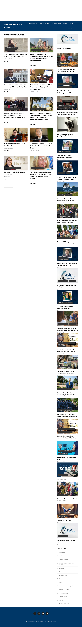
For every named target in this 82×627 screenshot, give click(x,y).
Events (65, 23)
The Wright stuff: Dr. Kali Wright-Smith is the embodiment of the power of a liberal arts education (66, 309)
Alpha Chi (61, 151)
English (60, 410)
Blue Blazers (67, 151)
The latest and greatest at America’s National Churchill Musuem (66, 351)
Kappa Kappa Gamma (10, 50)
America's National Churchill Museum (66, 84)
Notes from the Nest (63, 65)
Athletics (71, 28)
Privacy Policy (27, 618)
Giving (60, 579)
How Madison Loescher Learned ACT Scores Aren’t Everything (15, 55)
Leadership (62, 582)
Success (17, 109)
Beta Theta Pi (61, 173)
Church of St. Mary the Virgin (65, 86)
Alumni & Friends (35, 50)
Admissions (61, 237)
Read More (7, 61)
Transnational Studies (41, 109)
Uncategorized (72, 281)
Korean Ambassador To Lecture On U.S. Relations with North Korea (41, 146)
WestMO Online (56, 23)
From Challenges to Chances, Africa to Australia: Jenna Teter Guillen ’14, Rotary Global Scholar (41, 175)
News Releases (33, 23)
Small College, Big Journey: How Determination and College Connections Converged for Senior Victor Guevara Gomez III (67, 223)
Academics (8, 139)
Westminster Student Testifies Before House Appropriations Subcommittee (41, 87)
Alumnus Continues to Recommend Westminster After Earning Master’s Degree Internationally (41, 57)
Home (20, 618)
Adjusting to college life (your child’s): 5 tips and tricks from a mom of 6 (67, 330)
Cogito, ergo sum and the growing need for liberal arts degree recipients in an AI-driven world (66, 137)
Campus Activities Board (64, 62)
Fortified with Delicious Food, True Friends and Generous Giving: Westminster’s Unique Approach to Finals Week (66, 72)
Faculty (69, 367)
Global (42, 50)
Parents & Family (63, 593)
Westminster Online (64, 603)
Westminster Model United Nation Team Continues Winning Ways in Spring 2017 (14, 115)
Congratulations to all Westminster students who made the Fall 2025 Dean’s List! (67, 201)
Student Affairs (63, 596)
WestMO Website (45, 23)
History (68, 173)
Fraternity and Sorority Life (11, 47)
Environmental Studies (63, 259)
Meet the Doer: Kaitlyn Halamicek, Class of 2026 (65, 156)
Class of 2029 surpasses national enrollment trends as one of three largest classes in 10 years (66, 245)
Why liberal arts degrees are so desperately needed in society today (67, 416)
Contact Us (60, 618)
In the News (34, 80)
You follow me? (62, 479)
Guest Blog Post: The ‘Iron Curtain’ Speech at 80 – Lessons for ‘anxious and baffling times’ (67, 93)
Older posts (9, 189)
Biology (69, 388)
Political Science (42, 80)
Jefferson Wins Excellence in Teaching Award (14, 145)
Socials (72, 23)
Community (68, 237)
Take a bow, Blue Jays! (64, 520)
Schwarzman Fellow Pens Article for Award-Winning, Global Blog (14, 87)
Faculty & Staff (62, 345)
